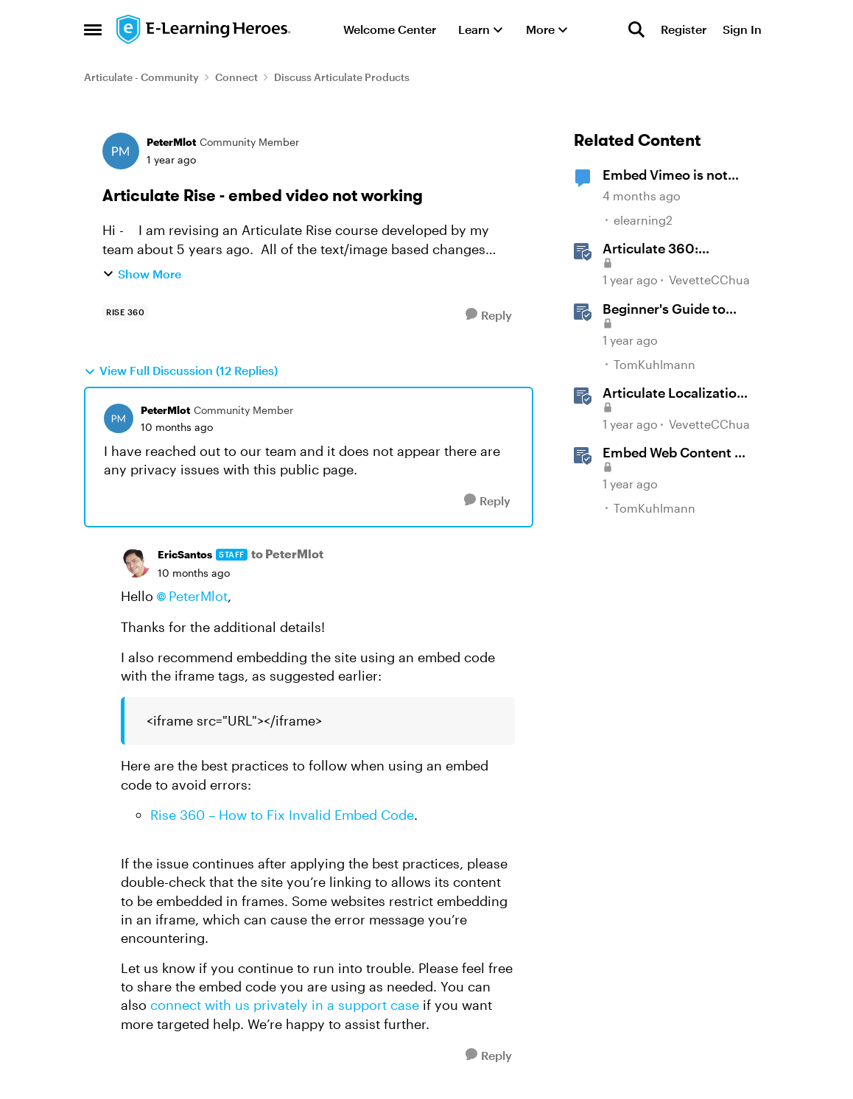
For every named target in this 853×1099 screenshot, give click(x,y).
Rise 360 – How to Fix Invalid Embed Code (282, 815)
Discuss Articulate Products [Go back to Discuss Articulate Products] (342, 77)
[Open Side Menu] (93, 29)
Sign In (742, 29)
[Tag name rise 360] (125, 312)
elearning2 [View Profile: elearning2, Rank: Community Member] (643, 220)
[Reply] (489, 315)
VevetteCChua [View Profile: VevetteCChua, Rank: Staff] (709, 280)
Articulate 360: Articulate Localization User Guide (674, 249)
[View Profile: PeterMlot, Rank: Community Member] (120, 151)
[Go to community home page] (204, 29)
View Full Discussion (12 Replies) (181, 370)
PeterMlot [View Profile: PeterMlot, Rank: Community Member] (171, 142)
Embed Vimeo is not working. (665, 175)
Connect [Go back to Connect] (236, 77)
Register (683, 29)
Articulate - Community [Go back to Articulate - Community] (141, 77)
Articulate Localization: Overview (675, 393)
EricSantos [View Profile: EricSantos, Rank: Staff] (185, 554)
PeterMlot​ (198, 596)
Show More (141, 274)
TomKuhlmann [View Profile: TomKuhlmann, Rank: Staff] (654, 364)
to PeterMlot (287, 554)
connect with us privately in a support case (284, 1005)
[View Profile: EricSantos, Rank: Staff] (135, 562)
